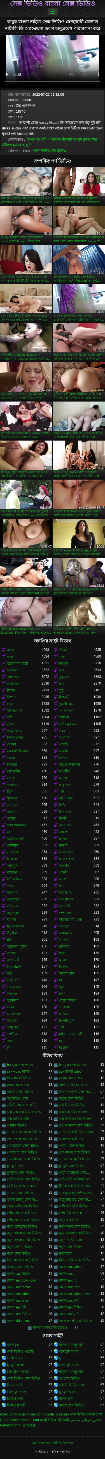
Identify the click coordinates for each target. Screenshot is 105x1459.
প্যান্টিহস (12, 1034)
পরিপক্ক (12, 994)
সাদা (94, 140)
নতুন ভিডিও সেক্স (71, 1240)
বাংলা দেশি (66, 1399)
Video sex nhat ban (24, 1420)
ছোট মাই (12, 684)
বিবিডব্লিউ (14, 967)
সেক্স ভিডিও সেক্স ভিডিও (24, 1378)
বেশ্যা (10, 778)
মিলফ (11, 690)
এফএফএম (66, 852)
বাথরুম (64, 1048)
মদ (61, 980)
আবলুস (12, 866)
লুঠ (61, 690)
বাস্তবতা (12, 872)
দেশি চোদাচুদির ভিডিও (74, 1206)
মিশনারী (64, 697)
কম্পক (11, 953)
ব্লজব (86, 140)
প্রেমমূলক (65, 933)
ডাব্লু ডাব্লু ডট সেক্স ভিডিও (76, 1200)
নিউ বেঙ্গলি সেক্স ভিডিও (75, 1260)
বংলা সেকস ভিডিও (20, 1267)
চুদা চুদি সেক (15, 1166)
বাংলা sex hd (68, 1280)
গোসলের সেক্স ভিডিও (22, 1152)
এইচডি (63, 744)
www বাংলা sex (18, 1085)
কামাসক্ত (12, 785)
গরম (62, 731)
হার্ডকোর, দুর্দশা (22, 145)
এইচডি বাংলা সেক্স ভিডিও (24, 1105)
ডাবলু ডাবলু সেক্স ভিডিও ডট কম (24, 1200)
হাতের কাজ (66, 859)
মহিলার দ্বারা (15, 711)
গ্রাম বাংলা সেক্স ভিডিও (74, 1152)
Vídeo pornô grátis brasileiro (48, 1414)
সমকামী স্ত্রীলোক (17, 751)
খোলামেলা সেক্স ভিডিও (23, 1146)
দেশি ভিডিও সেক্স (70, 1213)
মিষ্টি (62, 805)
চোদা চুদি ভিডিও (70, 1365)
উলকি (63, 818)
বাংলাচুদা (13, 1345)
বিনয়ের (12, 765)
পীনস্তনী (67, 140)
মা (8, 832)
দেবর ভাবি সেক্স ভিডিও (22, 1206)
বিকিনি (63, 967)
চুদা (61, 1358)
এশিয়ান (12, 805)
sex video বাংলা (18, 1071)
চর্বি (9, 1048)
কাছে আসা (66, 825)
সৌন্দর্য (63, 758)
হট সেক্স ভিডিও (69, 1378)
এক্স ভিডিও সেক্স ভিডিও (75, 1119)
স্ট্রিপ (10, 792)
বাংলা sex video (18, 1294)
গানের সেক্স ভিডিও (72, 1146)
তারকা (11, 818)
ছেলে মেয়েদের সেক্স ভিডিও (76, 1173)
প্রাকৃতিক (64, 785)
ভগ (61, 670)
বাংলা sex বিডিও (70, 1307)
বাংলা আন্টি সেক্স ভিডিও (75, 1321)
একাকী (63, 751)
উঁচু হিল (12, 933)
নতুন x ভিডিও (68, 1220)
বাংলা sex (66, 1274)
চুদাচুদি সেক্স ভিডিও (72, 1166)
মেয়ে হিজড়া (67, 1000)
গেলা (10, 1007)
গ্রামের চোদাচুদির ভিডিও (75, 1159)
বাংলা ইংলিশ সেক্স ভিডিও (50, 1328)
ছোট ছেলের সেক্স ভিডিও (24, 1179)
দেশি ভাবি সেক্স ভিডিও (22, 1213)
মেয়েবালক (14, 1014)
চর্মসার (63, 839)
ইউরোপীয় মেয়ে (17, 663)
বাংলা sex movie (19, 1287)
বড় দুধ (77, 140)
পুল (61, 1027)
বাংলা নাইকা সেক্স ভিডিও (49, 151)
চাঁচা (61, 684)
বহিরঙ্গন (12, 812)
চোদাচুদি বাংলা (68, 1351)
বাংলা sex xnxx (18, 1301)
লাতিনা (64, 940)
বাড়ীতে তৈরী (16, 839)
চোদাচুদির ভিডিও (18, 1372)
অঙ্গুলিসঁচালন (69, 765)
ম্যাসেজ (12, 1021)
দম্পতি (11, 920)
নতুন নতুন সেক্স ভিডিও (74, 1226)
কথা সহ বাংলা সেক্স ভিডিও (24, 1139)
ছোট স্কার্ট (13, 980)
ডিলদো (12, 859)
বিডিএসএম (14, 879)
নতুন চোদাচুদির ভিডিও (22, 1226)
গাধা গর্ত (12, 1027)
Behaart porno (10, 1425)
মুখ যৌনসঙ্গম (16, 926)
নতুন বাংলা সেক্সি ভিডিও (23, 1240)
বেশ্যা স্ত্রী (64, 906)
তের (10, 704)
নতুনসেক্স (65, 1253)
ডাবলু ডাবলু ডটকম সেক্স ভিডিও (76, 1193)
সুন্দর (10, 724)
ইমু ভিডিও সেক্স (17, 1098)
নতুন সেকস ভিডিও (20, 1247)
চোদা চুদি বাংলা (17, 1392)
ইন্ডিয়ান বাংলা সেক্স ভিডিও (76, 1092)
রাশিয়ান (64, 947)
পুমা (61, 987)
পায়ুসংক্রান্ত (14, 731)
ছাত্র (9, 973)
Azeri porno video (13, 1414)
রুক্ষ (9, 1041)
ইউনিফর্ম (12, 1000)
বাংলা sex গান (69, 1301)
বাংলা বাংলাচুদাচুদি (71, 1345)
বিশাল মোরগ (15, 738)
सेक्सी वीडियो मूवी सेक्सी (54, 1420)
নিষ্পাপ (12, 697)
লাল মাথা (13, 852)
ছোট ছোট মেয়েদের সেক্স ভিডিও (76, 1179)
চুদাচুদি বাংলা (15, 1365)
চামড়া (63, 778)
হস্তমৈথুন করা (68, 724)
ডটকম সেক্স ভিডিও (20, 1193)
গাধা (10, 657)
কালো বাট (66, 893)
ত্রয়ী (43, 140)
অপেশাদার (66, 798)
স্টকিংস (7, 145)
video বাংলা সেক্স (71, 1078)
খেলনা (11, 744)
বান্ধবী (63, 845)
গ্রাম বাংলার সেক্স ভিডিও (23, 1159)
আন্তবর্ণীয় (13, 771)
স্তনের (63, 960)
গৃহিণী (63, 872)
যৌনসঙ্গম (13, 906)
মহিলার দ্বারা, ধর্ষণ (71, 920)
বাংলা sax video (70, 1267)
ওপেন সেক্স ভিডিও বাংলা (76, 1132)
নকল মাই (13, 960)
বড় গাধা (12, 893)
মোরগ (63, 879)
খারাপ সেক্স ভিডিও (72, 1139)
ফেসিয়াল (13, 845)
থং (61, 886)
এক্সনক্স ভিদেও (16, 1125)
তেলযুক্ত (13, 899)
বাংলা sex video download (76, 1294)
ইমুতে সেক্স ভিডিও (71, 1098)
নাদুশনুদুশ (13, 913)
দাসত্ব (10, 886)
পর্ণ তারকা (53, 140)
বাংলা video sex (18, 1321)
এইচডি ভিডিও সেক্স (72, 1385)
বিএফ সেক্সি (15, 1385)
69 (9, 940)
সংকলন (64, 738)
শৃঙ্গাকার (12, 798)
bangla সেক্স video (20, 1065)
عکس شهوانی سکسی (85, 1420)
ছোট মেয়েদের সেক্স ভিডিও (24, 1186)
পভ (61, 792)
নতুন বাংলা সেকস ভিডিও (24, 1233)
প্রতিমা (63, 1014)
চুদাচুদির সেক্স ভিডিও (21, 1173)
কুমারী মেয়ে (66, 704)
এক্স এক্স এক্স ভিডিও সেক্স (24, 1112)
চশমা (62, 953)
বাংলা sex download (21, 1280)
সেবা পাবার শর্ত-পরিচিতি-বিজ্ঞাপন (52, 1443)
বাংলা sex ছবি (16, 1307)
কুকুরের (64, 677)
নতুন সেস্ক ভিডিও (19, 1253)
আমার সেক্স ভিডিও (20, 1092)
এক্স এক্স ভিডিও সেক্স (73, 1112)
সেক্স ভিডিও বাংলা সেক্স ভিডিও (52, 3)
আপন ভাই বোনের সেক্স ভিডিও (76, 1085)
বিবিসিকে (65, 812)
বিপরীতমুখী (66, 1021)
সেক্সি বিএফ (15, 1358)
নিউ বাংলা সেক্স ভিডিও (22, 1260)
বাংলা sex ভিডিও (19, 1314)
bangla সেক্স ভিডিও (73, 1065)
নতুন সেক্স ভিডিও (71, 1247)
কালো (11, 758)
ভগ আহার (14, 987)
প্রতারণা (64, 1007)
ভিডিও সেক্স (15, 1399)
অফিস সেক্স (66, 973)
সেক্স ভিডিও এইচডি (20, 1351)
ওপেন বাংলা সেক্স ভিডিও (76, 1125)
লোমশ (63, 832)
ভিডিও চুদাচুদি (16, 1405)
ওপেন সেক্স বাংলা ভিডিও (24, 1132)
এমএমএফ (33, 140)
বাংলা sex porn (69, 1287)
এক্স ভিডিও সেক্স (18, 1119)
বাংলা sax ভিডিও (19, 1274)
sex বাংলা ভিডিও (19, 1078)
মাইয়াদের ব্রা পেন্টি (71, 1034)
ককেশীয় (64, 771)
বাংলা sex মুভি (69, 1314)
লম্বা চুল (64, 926)
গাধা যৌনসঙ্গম (16, 825)
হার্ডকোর (12, 670)
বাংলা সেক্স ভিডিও (71, 1405)
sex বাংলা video (70, 1071)
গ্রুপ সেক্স (65, 913)
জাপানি (64, 866)
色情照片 (29, 1425)
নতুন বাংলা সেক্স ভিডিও (75, 1233)
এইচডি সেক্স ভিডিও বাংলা (76, 1105)
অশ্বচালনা (13, 677)
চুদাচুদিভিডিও (68, 1392)
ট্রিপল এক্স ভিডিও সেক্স (74, 1186)
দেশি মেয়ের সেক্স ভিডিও (23, 1220)
